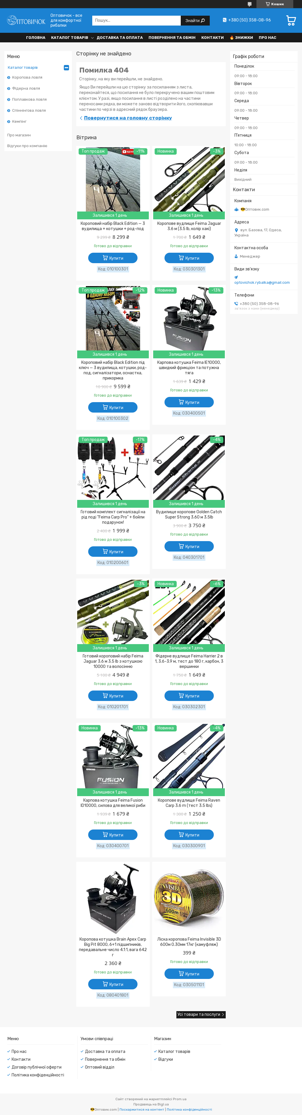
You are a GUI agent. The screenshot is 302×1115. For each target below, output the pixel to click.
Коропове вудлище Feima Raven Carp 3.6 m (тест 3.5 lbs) (189, 803)
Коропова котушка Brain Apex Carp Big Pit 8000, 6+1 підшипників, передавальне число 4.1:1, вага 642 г (113, 947)
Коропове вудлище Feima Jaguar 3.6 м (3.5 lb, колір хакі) (189, 226)
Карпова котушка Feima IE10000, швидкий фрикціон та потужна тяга (189, 367)
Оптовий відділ (99, 1067)
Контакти (212, 37)
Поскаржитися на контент (142, 1109)
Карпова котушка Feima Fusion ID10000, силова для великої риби (113, 803)
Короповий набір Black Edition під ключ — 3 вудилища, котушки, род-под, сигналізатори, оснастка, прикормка (113, 370)
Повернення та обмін (172, 37)
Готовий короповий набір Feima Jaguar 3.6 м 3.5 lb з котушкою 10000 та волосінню (113, 661)
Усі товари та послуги (199, 1014)
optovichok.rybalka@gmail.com (262, 282)
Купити (116, 258)
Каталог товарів (69, 37)
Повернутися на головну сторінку (128, 118)
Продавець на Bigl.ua (151, 1104)
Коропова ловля (27, 77)
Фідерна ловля (26, 88)
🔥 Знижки (241, 37)
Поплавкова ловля (29, 99)
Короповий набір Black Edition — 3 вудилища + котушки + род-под (113, 226)
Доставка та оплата (120, 37)
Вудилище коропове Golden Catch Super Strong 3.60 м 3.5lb (189, 514)
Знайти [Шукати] (193, 20)
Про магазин (19, 135)
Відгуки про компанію (27, 146)
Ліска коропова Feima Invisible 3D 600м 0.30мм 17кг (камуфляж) (189, 942)
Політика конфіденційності (38, 1075)
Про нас (267, 37)
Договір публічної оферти (37, 1067)
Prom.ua (180, 1099)
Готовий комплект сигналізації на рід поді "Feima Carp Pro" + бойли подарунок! (113, 517)
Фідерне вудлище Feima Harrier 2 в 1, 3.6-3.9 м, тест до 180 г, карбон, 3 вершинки (189, 661)
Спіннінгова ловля (29, 110)
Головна (35, 37)
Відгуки (165, 1059)
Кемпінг (19, 121)
